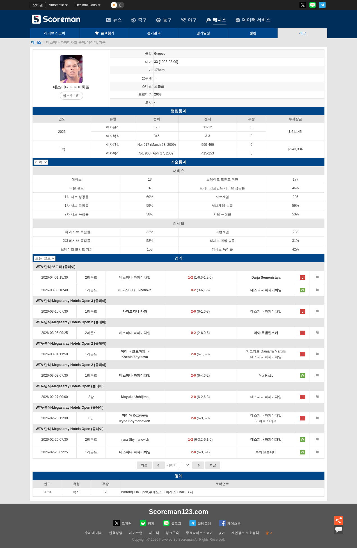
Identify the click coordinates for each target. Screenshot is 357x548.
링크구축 (172, 533)
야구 (189, 19)
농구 (164, 19)
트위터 (122, 523)
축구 (139, 19)
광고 (269, 533)
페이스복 (230, 523)
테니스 (216, 19)
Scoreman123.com (178, 511)
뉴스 (114, 19)
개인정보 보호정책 (245, 533)
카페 (147, 523)
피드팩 (154, 533)
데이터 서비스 (252, 19)
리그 (302, 33)
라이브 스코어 (54, 33)
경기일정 (203, 33)
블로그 (172, 523)
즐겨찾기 (104, 33)
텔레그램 (200, 523)
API (222, 533)
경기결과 (154, 33)
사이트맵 (136, 533)
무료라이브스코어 (199, 533)
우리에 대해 (93, 533)
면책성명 (115, 533)
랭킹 (253, 33)
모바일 (38, 5)
